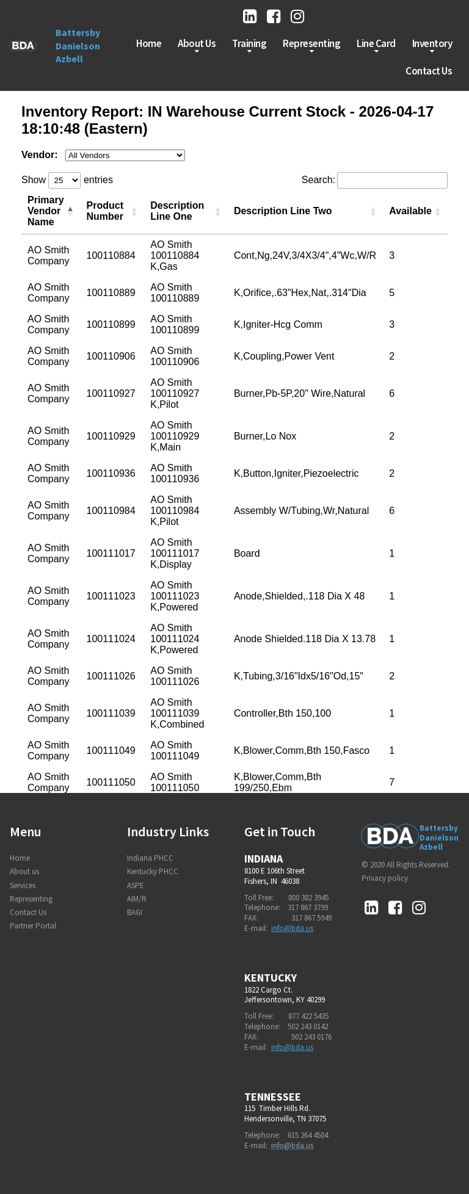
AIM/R (137, 899)
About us (24, 871)
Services (22, 885)
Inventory (432, 46)
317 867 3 (302, 907)
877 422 (301, 1016)
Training (249, 46)
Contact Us (428, 71)
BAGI (134, 912)
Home (148, 43)
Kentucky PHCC (152, 871)
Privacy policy (385, 878)
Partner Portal (33, 926)
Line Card (376, 46)
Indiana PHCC (150, 858)
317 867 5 (306, 918)
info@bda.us (292, 928)
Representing (311, 46)
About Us (197, 46)
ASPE (135, 885)
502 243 (300, 1026)
